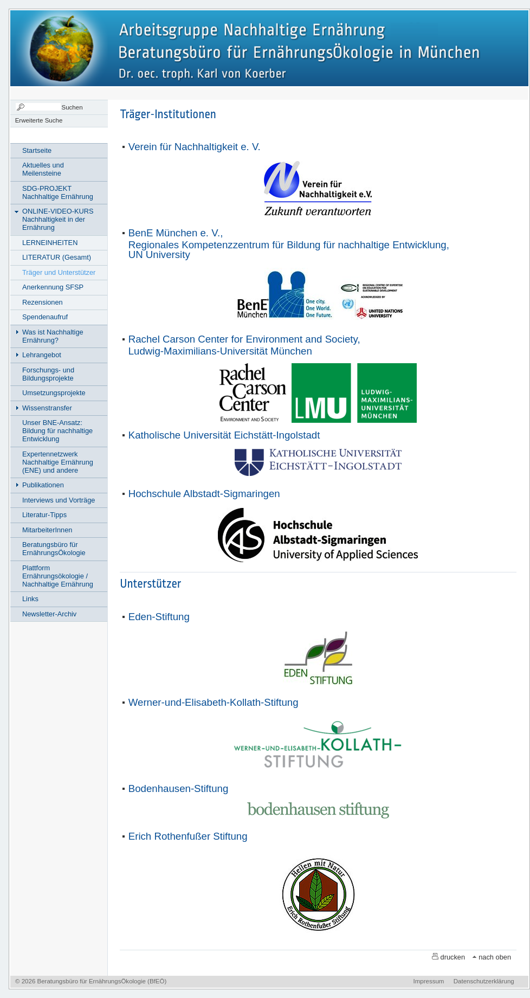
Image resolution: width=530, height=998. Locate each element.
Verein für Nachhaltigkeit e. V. (194, 146)
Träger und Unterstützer (58, 272)
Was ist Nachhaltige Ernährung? (52, 336)
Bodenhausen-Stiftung (178, 788)
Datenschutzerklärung (484, 981)
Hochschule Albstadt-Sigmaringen (204, 493)
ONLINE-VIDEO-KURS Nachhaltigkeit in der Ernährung (58, 219)
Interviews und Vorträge (58, 500)
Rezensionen (42, 302)
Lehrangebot (41, 355)
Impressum (428, 981)
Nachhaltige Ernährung (81, 47)
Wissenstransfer (47, 408)
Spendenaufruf (45, 317)
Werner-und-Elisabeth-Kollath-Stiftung (213, 702)
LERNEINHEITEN (49, 243)
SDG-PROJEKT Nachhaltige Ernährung (57, 192)
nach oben (495, 957)
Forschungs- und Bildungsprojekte (48, 374)
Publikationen (43, 485)
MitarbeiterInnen (47, 530)
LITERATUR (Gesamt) (56, 257)
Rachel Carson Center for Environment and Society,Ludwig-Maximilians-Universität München (244, 345)
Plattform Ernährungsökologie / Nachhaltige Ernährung (57, 576)
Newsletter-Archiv (49, 614)
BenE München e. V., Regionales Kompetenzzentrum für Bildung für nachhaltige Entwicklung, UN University (288, 243)
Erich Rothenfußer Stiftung (188, 836)
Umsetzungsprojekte (54, 393)
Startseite (36, 150)
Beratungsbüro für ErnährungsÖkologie (54, 548)
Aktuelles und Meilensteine (43, 169)
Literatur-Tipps (44, 515)
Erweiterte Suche (39, 120)
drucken (453, 957)
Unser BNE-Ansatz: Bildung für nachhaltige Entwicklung (57, 430)
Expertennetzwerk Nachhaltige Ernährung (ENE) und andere (57, 462)
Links (30, 599)
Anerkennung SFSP (52, 287)
